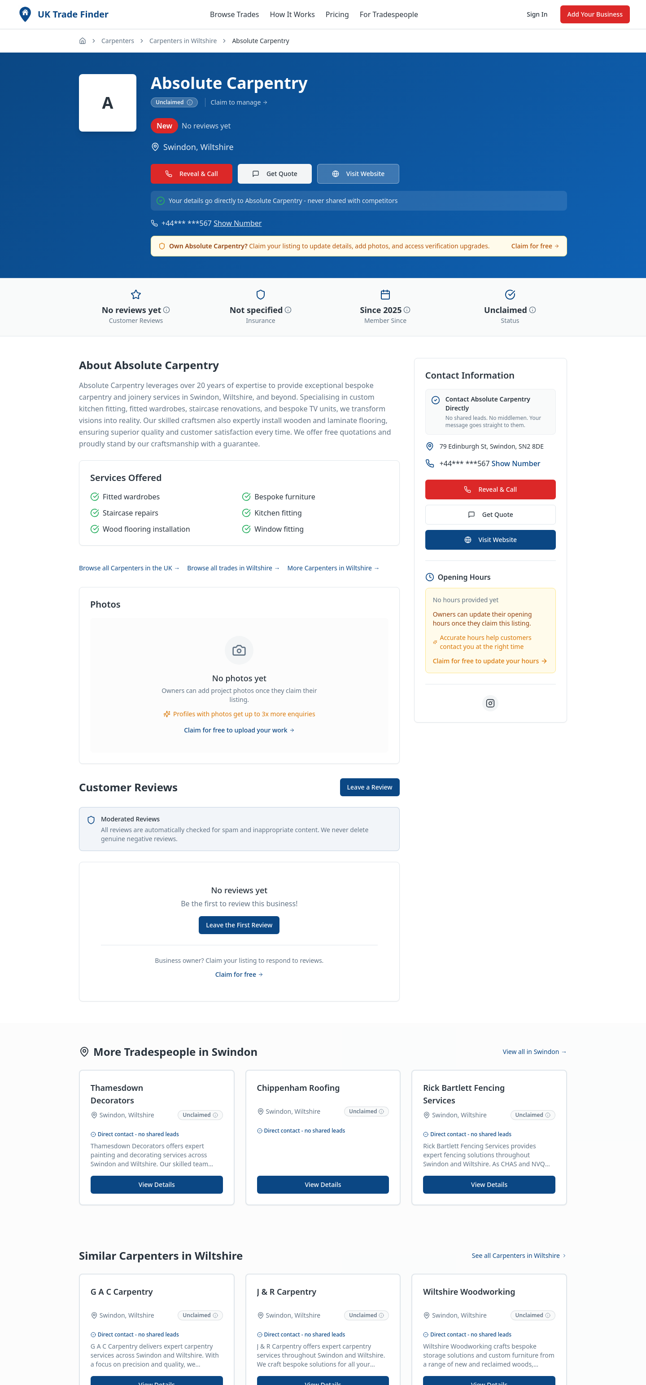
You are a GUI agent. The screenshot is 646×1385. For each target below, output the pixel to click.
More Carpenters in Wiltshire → (333, 568)
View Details (157, 1184)
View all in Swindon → (535, 1051)
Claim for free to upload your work (239, 730)
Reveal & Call (191, 173)
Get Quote (274, 173)
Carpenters (117, 40)
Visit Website (358, 173)
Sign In (537, 14)
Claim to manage (239, 102)
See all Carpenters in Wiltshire (519, 1255)
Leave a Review (370, 787)
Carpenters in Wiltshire (183, 40)
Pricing (337, 14)
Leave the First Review (239, 925)
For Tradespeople (389, 14)
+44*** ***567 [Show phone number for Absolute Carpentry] (212, 223)
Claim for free (535, 246)
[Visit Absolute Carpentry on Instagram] (490, 703)
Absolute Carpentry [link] (260, 40)
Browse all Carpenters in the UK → (129, 568)
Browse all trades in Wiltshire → (233, 568)
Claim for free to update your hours (490, 661)
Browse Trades (234, 14)
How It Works (292, 14)
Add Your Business (595, 14)
